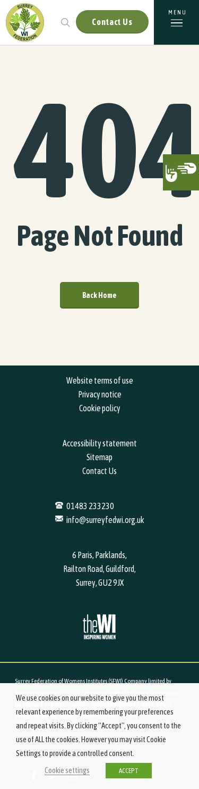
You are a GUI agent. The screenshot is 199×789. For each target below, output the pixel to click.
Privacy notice (100, 394)
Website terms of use (99, 380)
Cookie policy (99, 408)
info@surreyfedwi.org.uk (105, 520)
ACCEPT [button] (129, 771)
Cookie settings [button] (67, 770)
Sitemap (99, 457)
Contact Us (112, 22)
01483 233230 (90, 506)
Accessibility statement (100, 443)
